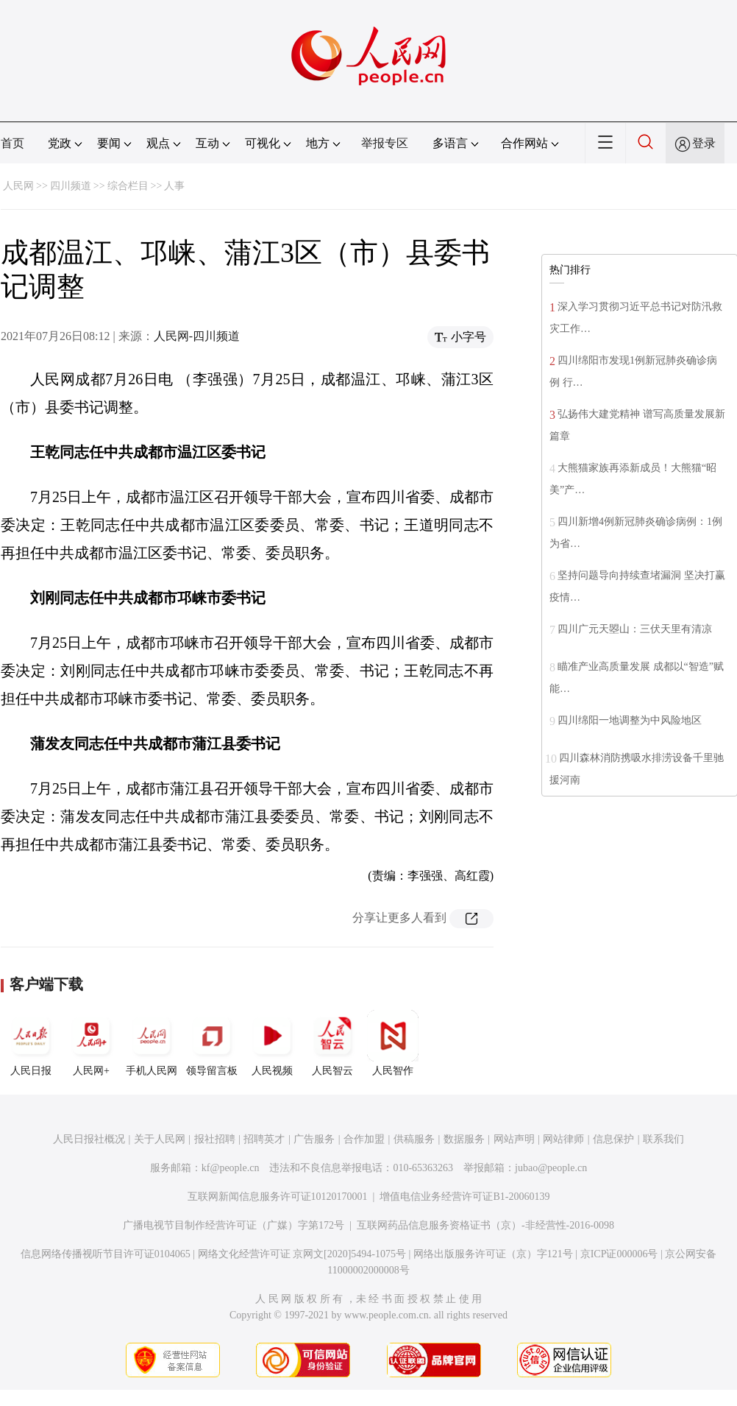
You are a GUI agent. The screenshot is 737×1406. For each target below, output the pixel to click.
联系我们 (663, 1139)
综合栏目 (128, 185)
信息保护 (613, 1139)
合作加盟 (364, 1139)
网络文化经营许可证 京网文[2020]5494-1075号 (302, 1254)
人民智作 (393, 1043)
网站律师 (563, 1139)
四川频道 (70, 185)
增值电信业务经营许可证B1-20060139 (464, 1196)
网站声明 (514, 1139)
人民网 (18, 185)
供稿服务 (414, 1139)
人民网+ (91, 1043)
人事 (174, 185)
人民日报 (31, 1043)
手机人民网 (151, 1043)
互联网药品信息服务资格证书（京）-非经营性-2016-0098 (485, 1225)
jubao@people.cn (551, 1167)
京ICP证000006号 (619, 1254)
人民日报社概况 (89, 1139)
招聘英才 (264, 1139)
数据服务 (464, 1139)
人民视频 (272, 1043)
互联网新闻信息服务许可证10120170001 (278, 1196)
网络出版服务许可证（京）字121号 (493, 1254)
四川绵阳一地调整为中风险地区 (630, 720)
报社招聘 (214, 1139)
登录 (704, 143)
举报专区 (384, 143)
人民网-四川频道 (197, 336)
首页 (12, 143)
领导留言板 (212, 1043)
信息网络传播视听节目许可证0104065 (106, 1254)
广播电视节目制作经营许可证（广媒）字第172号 (233, 1225)
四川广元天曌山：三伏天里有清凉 (635, 629)
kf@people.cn (231, 1167)
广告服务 (314, 1139)
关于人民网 (159, 1139)
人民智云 (332, 1043)
